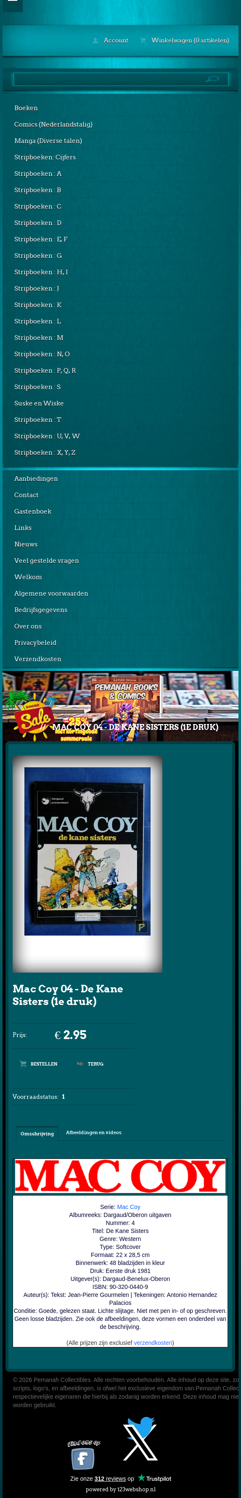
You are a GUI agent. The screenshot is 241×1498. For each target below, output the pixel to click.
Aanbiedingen (36, 479)
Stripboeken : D (37, 223)
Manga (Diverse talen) (48, 141)
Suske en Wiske (39, 403)
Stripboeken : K (37, 305)
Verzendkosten (37, 659)
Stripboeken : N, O (42, 354)
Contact (26, 495)
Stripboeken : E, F (40, 239)
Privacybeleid (35, 643)
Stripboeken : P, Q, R (45, 370)
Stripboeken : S (37, 387)
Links (23, 528)
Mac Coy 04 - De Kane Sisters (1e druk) (135, 727)
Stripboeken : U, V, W (47, 436)
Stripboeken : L (37, 321)
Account (110, 40)
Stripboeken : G (38, 256)
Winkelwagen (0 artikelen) (184, 40)
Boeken (26, 108)
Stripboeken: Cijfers (45, 157)
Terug (95, 1063)
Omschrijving (37, 1134)
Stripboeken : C (37, 206)
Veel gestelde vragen (46, 561)
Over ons (28, 626)
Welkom (28, 577)
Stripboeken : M (39, 338)
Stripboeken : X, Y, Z (44, 452)
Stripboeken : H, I (41, 272)
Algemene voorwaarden (51, 593)
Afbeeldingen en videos (94, 1132)
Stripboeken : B (37, 190)
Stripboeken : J (36, 288)
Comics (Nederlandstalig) (53, 124)
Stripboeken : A (37, 174)
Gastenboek (32, 511)
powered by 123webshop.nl (121, 1488)
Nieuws (25, 544)
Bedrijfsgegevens (40, 610)
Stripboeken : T (37, 420)
